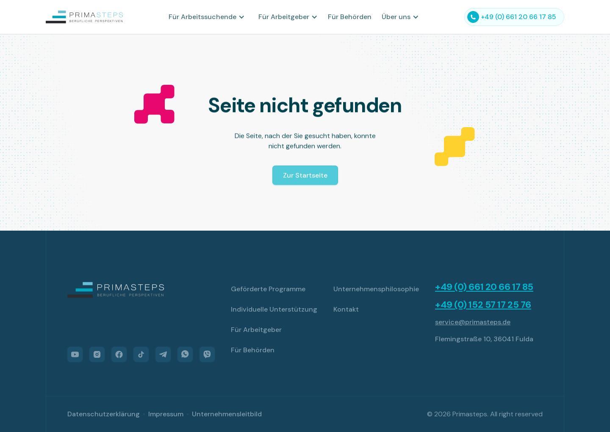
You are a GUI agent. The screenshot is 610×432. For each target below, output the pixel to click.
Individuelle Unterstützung (274, 309)
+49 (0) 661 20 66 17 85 (484, 287)
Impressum (165, 414)
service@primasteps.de (472, 322)
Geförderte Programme (268, 288)
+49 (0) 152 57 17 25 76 (483, 304)
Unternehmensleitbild (227, 414)
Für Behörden (350, 16)
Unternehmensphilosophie (376, 288)
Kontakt (346, 309)
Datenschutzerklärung (103, 414)
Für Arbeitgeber (256, 329)
